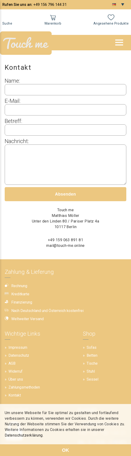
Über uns (15, 379)
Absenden (65, 201)
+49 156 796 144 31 (50, 4)
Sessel (92, 379)
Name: (12, 81)
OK (65, 450)
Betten (92, 355)
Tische (92, 363)
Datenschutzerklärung (24, 435)
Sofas (91, 347)
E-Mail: (13, 101)
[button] (119, 42)
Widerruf (15, 371)
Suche (7, 23)
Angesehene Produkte (111, 23)
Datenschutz (18, 355)
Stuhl (91, 371)
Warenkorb (53, 23)
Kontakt (14, 395)
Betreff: (13, 121)
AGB (11, 363)
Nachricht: (17, 141)
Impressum (17, 347)
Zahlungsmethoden (24, 387)
